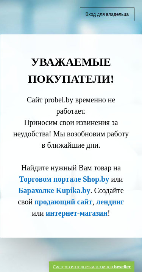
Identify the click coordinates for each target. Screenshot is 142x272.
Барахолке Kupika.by (54, 190)
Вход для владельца (107, 14)
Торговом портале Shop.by (64, 179)
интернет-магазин (77, 213)
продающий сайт (63, 202)
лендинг (110, 202)
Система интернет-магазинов (92, 266)
